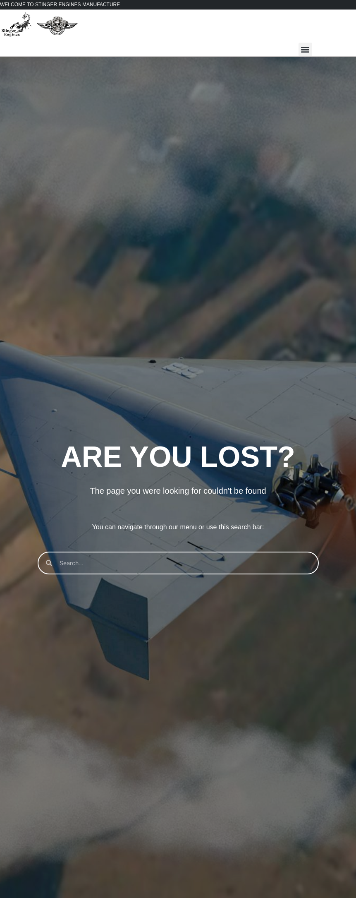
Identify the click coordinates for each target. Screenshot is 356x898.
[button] (305, 49)
